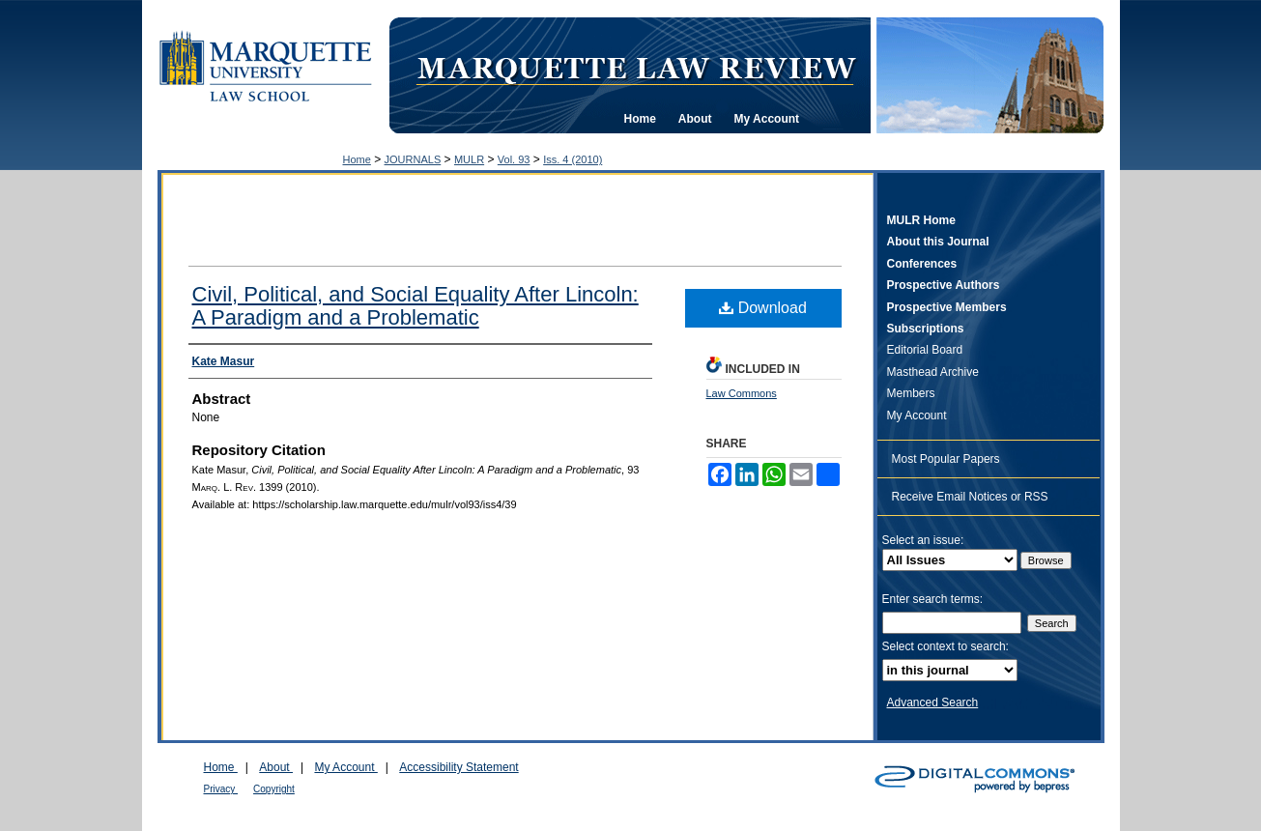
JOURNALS (413, 159)
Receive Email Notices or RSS (970, 496)
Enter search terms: (933, 599)
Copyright (274, 789)
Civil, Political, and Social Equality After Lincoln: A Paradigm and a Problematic (415, 306)
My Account (917, 415)
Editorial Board (925, 350)
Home (357, 159)
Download (763, 308)
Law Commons (741, 393)
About (276, 767)
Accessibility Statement (458, 767)
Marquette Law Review (636, 66)
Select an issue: (923, 540)
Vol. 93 (514, 159)
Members (911, 393)
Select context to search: (945, 646)
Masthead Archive (933, 372)
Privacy (221, 789)
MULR (469, 159)
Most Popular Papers (946, 459)
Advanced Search (933, 702)
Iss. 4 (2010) (572, 159)
